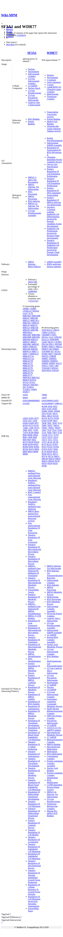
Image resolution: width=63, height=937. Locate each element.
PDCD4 (45, 344)
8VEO (55, 444)
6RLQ (49, 416)
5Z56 (25, 421)
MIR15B (34, 328)
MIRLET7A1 (28, 356)
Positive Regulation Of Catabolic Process (34, 824)
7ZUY (44, 440)
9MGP (58, 459)
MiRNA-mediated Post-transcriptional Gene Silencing (34, 474)
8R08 (36, 449)
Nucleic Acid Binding (52, 769)
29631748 (32, 282)
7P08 (25, 430)
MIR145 (26, 325)
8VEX (44, 449)
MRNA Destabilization (34, 655)
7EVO (36, 428)
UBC (56, 366)
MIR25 (33, 342)
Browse (9, 29)
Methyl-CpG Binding (52, 122)
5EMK (44, 411)
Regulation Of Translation (34, 729)
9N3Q (55, 463)
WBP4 (34, 389)
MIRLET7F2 (28, 370)
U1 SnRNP (51, 685)
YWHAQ (54, 368)
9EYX (50, 456)
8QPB (25, 447)
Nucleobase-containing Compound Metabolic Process (54, 702)
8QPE (30, 447)
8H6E (36, 432)
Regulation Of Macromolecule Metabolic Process (34, 648)
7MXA (56, 425)
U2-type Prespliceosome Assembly (34, 213)
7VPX (25, 432)
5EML (50, 411)
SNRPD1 (53, 358)
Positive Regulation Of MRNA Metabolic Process (34, 668)
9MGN (51, 459)
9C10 (44, 451)
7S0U (44, 430)
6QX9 (25, 425)
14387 (44, 398)
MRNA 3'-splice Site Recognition (33, 179)
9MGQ (45, 461)
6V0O (44, 421)
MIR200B (27, 337)
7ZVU (44, 442)
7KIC (49, 423)
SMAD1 (57, 354)
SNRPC (45, 358)
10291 (25, 395)
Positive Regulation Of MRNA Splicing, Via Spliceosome (54, 201)
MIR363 (34, 349)
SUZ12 (59, 363)
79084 (44, 395)
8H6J (25, 435)
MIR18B (34, 330)
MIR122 (26, 320)
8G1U (49, 444)
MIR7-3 (26, 354)
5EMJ (54, 409)
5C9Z (49, 409)
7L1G (59, 423)
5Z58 (35, 421)
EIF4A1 (45, 337)
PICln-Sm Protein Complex (54, 614)
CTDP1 (53, 335)
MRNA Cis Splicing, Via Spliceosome (33, 205)
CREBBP (46, 335)
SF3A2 (26, 382)
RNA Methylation (54, 754)
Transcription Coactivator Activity (52, 114)
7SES (54, 432)
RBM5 (56, 349)
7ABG (25, 428)
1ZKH (25, 418)
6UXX (44, 418)
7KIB (44, 423)
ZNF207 (55, 370)
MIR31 (26, 347)
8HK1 (25, 437)
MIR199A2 (27, 332)
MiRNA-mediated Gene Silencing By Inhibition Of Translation (34, 571)
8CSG (50, 442)
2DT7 (36, 418)
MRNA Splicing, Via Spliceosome (33, 186)
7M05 (44, 425)
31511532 (33, 301)
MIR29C (35, 344)
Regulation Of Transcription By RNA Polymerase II (54, 151)
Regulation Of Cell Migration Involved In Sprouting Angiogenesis (34, 901)
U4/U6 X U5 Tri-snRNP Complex (54, 729)
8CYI (44, 444)
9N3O (44, 463)
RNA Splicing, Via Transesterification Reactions (54, 574)
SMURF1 (34, 385)
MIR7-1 (35, 351)
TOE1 (51, 366)
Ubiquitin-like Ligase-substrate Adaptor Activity (54, 128)
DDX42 (35, 311)
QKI (51, 349)
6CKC (49, 413)
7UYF (56, 435)
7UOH (44, 435)
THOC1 (45, 366)
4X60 (50, 406)
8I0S (25, 440)
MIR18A (26, 330)
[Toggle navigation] (2, 23)
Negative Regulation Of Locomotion (34, 839)
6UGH (56, 416)
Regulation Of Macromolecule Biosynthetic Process (34, 631)
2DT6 (31, 418)
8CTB (55, 442)
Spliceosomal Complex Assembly (52, 608)
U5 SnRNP (51, 725)
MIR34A (33, 347)
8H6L (35, 435)
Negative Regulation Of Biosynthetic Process (34, 560)
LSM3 (44, 342)
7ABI (31, 428)
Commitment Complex (52, 757)
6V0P (49, 421)
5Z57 (30, 421)
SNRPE (45, 363)
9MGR (51, 461)
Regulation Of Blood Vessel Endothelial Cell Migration (34, 736)
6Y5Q (36, 425)
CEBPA (33, 308)
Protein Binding (31, 122)
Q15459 (26, 403)
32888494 (32, 291)
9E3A (55, 451)
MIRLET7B (28, 361)
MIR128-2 (34, 320)
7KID (54, 423)
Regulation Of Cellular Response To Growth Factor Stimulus (34, 889)
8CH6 (30, 432)
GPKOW (58, 337)
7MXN (57, 428)
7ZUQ (49, 437)
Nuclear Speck (34, 88)
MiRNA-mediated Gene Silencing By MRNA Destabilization (34, 609)
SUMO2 (30, 387)
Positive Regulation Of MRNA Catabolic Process (34, 680)
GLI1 (51, 337)
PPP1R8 (58, 344)
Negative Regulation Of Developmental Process (34, 864)
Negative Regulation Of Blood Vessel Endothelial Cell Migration (34, 785)
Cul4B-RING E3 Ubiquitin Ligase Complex (54, 89)
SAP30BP (46, 351)
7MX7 (50, 425)
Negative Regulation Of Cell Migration (34, 803)
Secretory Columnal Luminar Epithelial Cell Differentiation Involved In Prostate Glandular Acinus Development (54, 216)
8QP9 (30, 444)
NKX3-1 (51, 342)
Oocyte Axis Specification (52, 165)
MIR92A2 (34, 354)
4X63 (44, 409)
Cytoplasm (51, 80)
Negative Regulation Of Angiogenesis (34, 753)
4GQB (44, 406)
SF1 (52, 351)
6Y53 (30, 425)
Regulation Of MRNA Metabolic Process (34, 714)
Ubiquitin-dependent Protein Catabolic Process (54, 159)
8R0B (35, 451)
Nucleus (31, 69)
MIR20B (26, 339)
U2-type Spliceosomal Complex (33, 81)
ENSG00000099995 (31, 400)
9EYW (44, 456)
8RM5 (25, 454)
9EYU (49, 454)
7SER (49, 432)
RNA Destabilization (34, 660)
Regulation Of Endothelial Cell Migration (34, 856)
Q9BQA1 (58, 403)
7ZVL (55, 440)
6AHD (31, 423)
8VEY (50, 449)
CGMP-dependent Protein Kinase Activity (54, 787)
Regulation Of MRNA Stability (34, 696)
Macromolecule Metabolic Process (54, 733)
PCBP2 (58, 342)
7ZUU (55, 437)
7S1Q (54, 430)
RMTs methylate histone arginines (54, 265)
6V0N (56, 418)
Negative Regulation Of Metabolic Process (34, 598)
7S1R (59, 430)
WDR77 (52, 52)
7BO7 (54, 421)
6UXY (50, 418)
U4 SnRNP (51, 690)
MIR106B (36, 316)
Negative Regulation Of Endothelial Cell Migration (34, 848)
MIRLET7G (28, 373)
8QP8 (25, 444)
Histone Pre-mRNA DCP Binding (52, 813)
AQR (44, 330)
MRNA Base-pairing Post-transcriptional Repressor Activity (34, 516)
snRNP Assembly (54, 262)
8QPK (36, 447)
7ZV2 (50, 440)
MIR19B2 (36, 335)
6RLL (44, 416)
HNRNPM (54, 339)
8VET (44, 447)
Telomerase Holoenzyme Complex (52, 806)
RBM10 (26, 380)
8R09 (25, 451)
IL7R (30, 313)
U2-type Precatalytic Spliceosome (33, 97)
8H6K (30, 435)
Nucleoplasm (33, 71)
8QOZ (36, 442)
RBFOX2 (36, 377)
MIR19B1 (27, 335)
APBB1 (26, 308)
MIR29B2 (27, 344)
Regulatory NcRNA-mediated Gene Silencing (34, 505)
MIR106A (27, 316)
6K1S (55, 413)
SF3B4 (44, 354)
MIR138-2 (27, 323)
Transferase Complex (52, 97)
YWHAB (45, 368)
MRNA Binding (53, 744)
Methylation (52, 751)
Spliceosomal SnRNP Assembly (54, 144)
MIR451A (27, 351)
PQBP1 (45, 347)
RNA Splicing (34, 201)
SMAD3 (26, 385)
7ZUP (44, 437)
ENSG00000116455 (50, 400)
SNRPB (52, 356)
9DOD (49, 451)
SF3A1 (31, 52)
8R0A (30, 451)
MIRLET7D (28, 366)
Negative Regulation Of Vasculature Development (34, 762)
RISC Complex (34, 492)
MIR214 (34, 339)
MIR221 (26, 342)
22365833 (21, 35)
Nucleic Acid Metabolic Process (54, 645)
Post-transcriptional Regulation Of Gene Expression (34, 528)
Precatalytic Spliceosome (52, 721)
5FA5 (44, 413)
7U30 (59, 432)
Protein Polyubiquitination (54, 139)
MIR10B (34, 318)
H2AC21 (45, 339)
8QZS (31, 449)
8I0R (35, 437)
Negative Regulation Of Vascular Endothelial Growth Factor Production (34, 876)
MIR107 (26, 318)
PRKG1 (51, 347)
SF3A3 (32, 382)
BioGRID (10, 44)
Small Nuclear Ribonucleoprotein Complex (54, 711)
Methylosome (52, 94)
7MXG (51, 428)
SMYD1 (45, 356)
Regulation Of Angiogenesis (34, 707)
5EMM (57, 411)
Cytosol (50, 85)
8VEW (56, 447)
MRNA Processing (32, 197)
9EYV (55, 454)
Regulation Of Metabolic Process (34, 689)
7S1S (44, 432)
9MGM (45, 459)
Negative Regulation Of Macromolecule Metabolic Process (34, 583)
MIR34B (26, 349)
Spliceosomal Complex (33, 75)
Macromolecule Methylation (53, 748)
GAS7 (25, 313)
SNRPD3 (54, 361)
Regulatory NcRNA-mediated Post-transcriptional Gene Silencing (34, 485)
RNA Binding (34, 119)
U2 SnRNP (32, 86)
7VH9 (35, 430)
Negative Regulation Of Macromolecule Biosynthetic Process (34, 549)
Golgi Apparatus (54, 82)
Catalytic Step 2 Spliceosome (34, 103)
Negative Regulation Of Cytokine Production (34, 745)
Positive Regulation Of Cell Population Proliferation (53, 172)
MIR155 (33, 325)
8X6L (55, 449)
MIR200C (36, 337)
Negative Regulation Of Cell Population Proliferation (53, 182)
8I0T (29, 440)
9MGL (56, 456)
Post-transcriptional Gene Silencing (34, 497)
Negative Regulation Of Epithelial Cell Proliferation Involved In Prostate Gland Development (53, 247)
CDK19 (56, 330)
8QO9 (30, 442)
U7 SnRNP (51, 737)
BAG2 (49, 330)
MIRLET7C (28, 363)
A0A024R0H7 (48, 403)
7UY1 (50, 435)
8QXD (25, 449)
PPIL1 (51, 344)
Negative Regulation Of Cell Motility (34, 832)
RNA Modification (52, 781)
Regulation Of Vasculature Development (34, 723)
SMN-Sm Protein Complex (54, 717)
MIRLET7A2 (28, 358)
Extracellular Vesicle (33, 591)
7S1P (49, 430)
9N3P (49, 463)
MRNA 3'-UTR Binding (34, 617)
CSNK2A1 (27, 311)
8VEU (50, 447)
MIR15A (26, 328)
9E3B (44, 454)
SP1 (24, 387)
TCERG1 (27, 389)
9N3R (44, 466)
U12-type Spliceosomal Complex (52, 694)
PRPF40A (27, 377)
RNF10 (33, 380)
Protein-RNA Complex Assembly (52, 639)
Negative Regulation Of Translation (34, 639)
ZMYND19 (46, 370)
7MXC (44, 428)
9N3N (57, 461)
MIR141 (35, 323)
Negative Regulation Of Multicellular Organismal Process (34, 813)
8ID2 (34, 440)
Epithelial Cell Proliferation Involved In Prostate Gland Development (53, 233)
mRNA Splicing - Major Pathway (34, 264)
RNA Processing (32, 193)
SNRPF (52, 363)
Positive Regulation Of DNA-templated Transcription (53, 191)
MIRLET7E (28, 368)
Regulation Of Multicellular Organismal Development (34, 795)
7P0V (30, 430)
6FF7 (37, 423)
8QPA (35, 444)
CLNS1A (52, 332)
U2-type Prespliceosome (34, 91)
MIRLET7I (27, 375)
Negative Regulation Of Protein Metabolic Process (34, 773)
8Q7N (25, 442)
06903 (25, 398)
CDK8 (44, 332)
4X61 (55, 406)
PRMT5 (45, 349)
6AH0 (25, 423)
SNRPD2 (45, 361)
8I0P (30, 437)
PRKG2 (59, 347)
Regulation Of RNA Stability (34, 702)
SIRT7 (51, 354)
